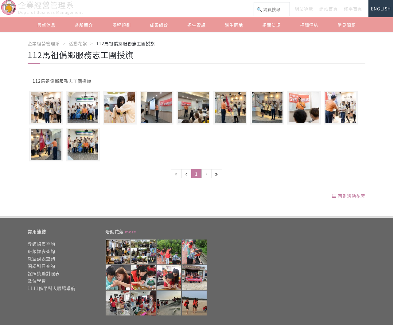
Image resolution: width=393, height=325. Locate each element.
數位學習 (37, 281)
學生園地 (234, 25)
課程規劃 (121, 25)
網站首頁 (328, 9)
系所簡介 (84, 25)
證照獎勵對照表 (44, 273)
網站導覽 (304, 9)
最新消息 (46, 25)
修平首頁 (353, 9)
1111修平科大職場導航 (52, 288)
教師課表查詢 (41, 244)
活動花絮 (78, 43)
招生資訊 (196, 25)
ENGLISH (381, 9)
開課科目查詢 (41, 266)
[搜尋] (272, 9)
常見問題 (346, 25)
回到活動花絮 (348, 196)
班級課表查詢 (41, 251)
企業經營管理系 (44, 43)
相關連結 (309, 25)
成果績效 (159, 25)
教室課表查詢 (41, 259)
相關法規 (271, 25)
